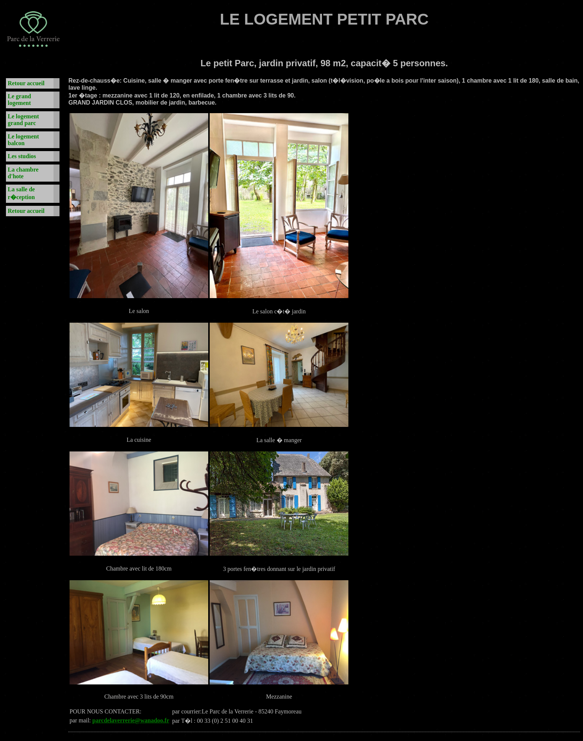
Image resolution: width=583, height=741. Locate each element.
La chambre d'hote (23, 172)
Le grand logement (19, 99)
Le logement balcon (23, 139)
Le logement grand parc (23, 119)
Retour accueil (26, 83)
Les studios (22, 156)
